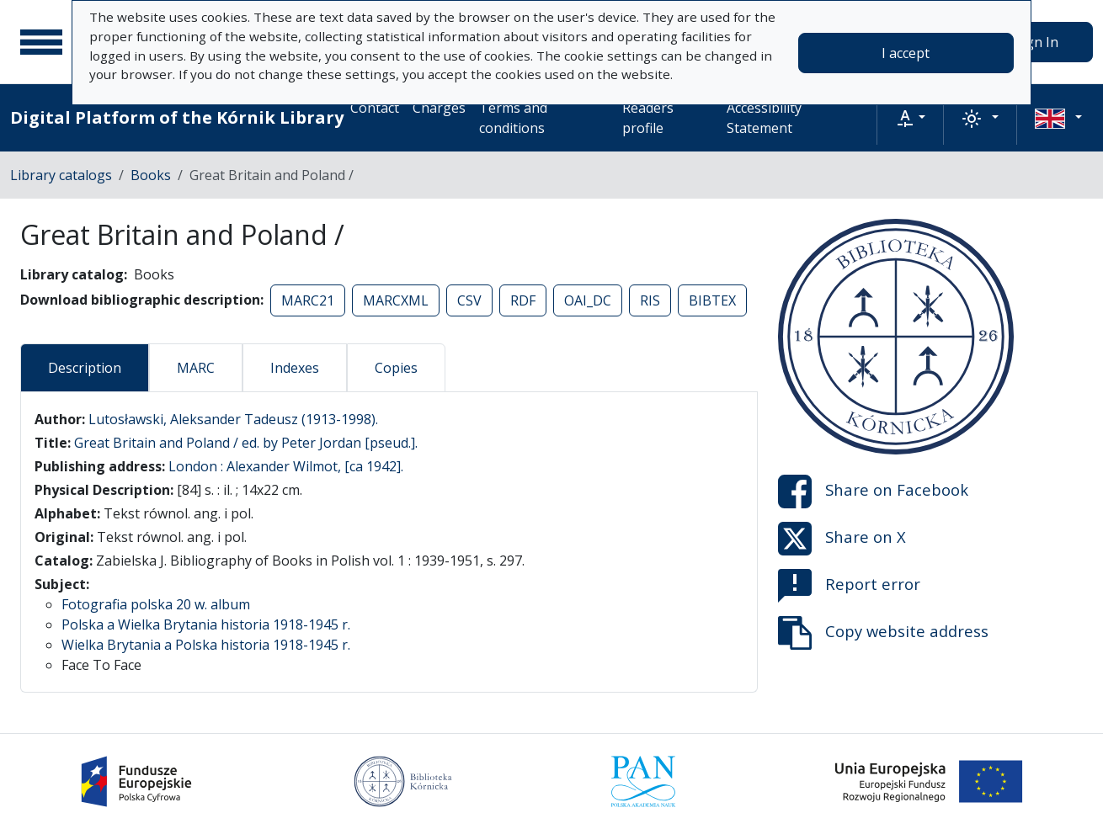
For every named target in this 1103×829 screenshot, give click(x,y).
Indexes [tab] (294, 368)
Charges (439, 107)
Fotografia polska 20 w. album (155, 604)
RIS (650, 300)
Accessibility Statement (764, 117)
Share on (873, 491)
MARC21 (307, 300)
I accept (906, 53)
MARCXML (396, 300)
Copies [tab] (396, 368)
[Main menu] (41, 42)
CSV (469, 300)
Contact (374, 107)
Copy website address (883, 633)
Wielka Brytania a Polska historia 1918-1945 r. (205, 644)
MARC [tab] (196, 368)
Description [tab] (84, 368)
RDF (523, 300)
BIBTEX (712, 300)
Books (151, 175)
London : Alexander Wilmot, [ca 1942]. (285, 466)
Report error (849, 586)
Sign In (1036, 42)
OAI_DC (587, 300)
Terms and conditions (513, 117)
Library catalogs (61, 175)
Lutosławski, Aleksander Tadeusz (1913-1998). (233, 419)
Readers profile (648, 117)
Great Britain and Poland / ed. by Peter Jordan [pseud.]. (246, 442)
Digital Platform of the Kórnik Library (177, 117)
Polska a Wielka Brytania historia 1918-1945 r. (205, 624)
